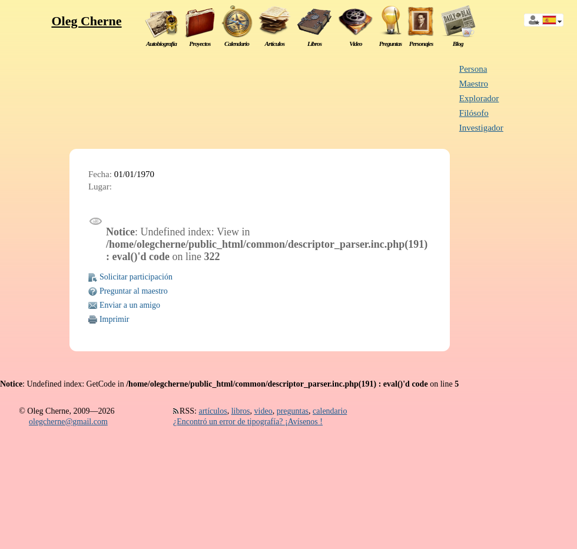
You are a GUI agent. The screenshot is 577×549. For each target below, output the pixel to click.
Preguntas (390, 43)
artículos (212, 411)
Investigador (481, 127)
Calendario (236, 43)
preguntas (293, 411)
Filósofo (474, 113)
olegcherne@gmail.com (68, 421)
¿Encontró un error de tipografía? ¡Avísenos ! (248, 421)
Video (355, 43)
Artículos (275, 43)
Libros (314, 43)
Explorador (479, 98)
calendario (330, 411)
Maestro (473, 83)
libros (240, 411)
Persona (473, 69)
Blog (458, 43)
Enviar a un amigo (130, 305)
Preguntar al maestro (134, 291)
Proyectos (199, 43)
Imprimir (115, 319)
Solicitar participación (136, 276)
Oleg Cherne (86, 21)
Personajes (421, 43)
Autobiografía (161, 43)
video (263, 411)
